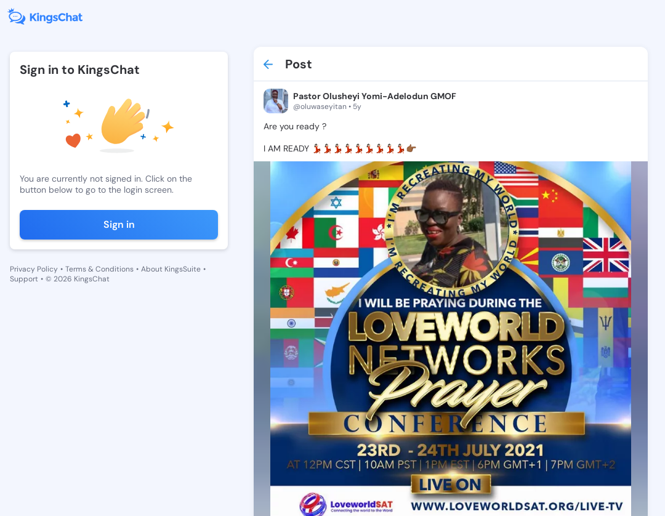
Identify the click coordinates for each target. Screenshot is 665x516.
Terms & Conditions (99, 269)
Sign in (119, 224)
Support (24, 279)
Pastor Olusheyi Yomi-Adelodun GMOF (374, 96)
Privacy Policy (34, 269)
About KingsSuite (171, 269)
